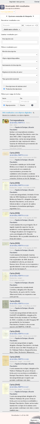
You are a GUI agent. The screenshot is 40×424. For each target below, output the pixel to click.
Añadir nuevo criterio (12, 29)
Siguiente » (34, 420)
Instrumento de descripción (11, 65)
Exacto (21, 105)
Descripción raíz (7, 39)
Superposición (9, 105)
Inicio (4, 98)
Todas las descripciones (12, 89)
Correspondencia (17, 120)
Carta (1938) (15, 183)
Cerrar (36, 2)
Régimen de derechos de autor (12, 72)
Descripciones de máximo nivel (14, 86)
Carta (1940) (15, 273)
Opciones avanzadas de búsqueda (20, 16)
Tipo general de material (10, 79)
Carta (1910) (15, 153)
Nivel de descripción (9, 51)
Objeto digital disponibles (11, 58)
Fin (21, 98)
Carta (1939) (15, 243)
